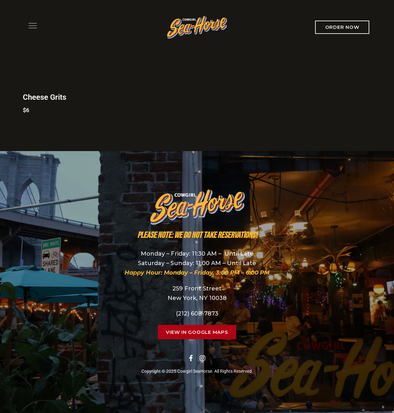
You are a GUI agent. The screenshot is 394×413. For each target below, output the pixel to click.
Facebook (191, 358)
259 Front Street (197, 288)
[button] (342, 27)
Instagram (202, 358)
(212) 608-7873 (197, 313)
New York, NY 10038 (197, 298)
